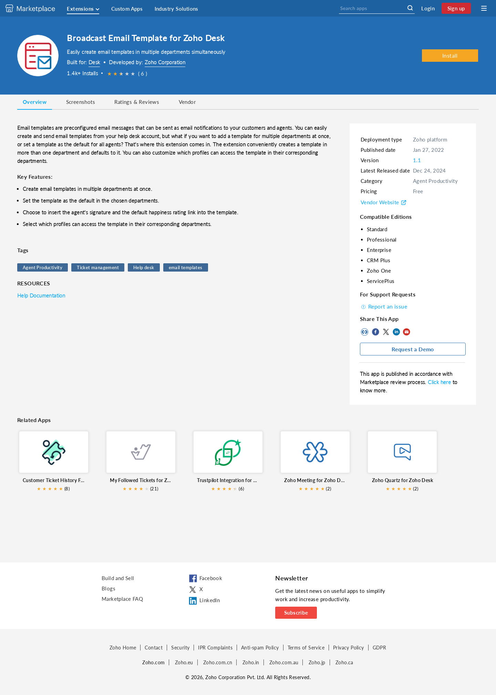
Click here (440, 382)
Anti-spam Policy (260, 647)
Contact (154, 647)
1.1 (417, 160)
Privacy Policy (348, 647)
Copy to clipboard (365, 332)
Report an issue (383, 306)
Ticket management (98, 267)
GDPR (379, 647)
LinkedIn (396, 332)
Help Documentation (41, 295)
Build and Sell (118, 578)
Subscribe (296, 612)
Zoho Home (123, 647)
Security (180, 647)
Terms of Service (306, 647)
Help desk (143, 267)
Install (450, 55)
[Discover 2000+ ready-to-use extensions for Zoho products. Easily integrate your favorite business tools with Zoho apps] (35, 8)
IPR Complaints (215, 647)
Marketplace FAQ (122, 599)
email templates (186, 267)
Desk (94, 62)
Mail (406, 332)
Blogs (108, 588)
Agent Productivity (42, 267)
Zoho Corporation (165, 62)
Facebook (375, 332)
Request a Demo (413, 349)
